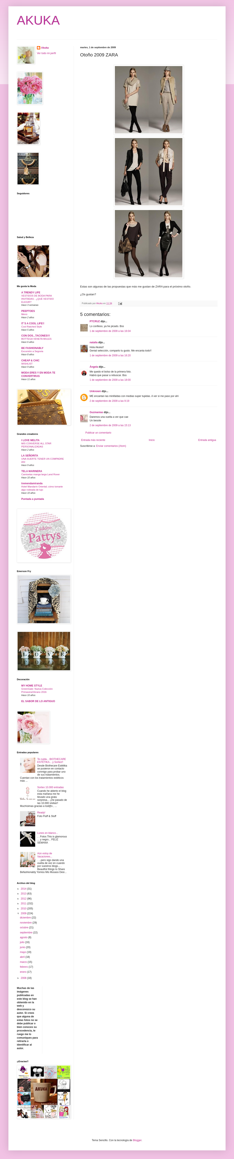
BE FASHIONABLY (32, 348)
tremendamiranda (32, 483)
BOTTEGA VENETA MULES (36, 339)
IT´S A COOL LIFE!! (32, 323)
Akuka (45, 47)
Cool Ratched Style (31, 326)
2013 (24, 893)
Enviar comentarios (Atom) (111, 445)
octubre (24, 927)
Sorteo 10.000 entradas (50, 787)
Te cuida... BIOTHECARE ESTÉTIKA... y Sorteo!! (51, 761)
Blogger (137, 1140)
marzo (24, 962)
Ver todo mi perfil (46, 53)
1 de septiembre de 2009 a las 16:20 (110, 355)
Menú (24, 314)
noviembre (26, 922)
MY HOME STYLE (31, 685)
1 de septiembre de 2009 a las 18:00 (110, 379)
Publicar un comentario (98, 432)
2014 (24, 888)
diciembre (25, 917)
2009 (24, 913)
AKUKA (38, 20)
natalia (94, 342)
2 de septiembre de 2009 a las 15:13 (110, 425)
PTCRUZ (95, 321)
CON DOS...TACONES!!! (35, 335)
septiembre (26, 932)
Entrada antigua (207, 440)
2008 (24, 978)
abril (22, 956)
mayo (23, 952)
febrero (24, 966)
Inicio (152, 440)
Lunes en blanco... (47, 833)
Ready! (41, 812)
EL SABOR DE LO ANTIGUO (38, 701)
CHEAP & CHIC (30, 360)
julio (22, 942)
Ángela (94, 366)
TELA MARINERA (31, 471)
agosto (24, 937)
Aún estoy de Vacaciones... (44, 855)
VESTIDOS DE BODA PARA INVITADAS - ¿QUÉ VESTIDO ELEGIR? (37, 298)
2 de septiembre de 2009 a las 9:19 (109, 400)
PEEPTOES (28, 311)
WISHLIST (27, 363)
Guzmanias (96, 412)
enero (23, 971)
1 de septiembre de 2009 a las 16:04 (110, 331)
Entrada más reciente (93, 440)
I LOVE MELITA (30, 440)
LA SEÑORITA (29, 455)
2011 (24, 903)
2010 (24, 908)
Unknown (95, 391)
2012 (24, 898)
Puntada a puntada (32, 499)
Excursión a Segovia (32, 351)
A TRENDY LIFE (30, 292)
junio (23, 947)
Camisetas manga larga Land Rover (40, 474)
